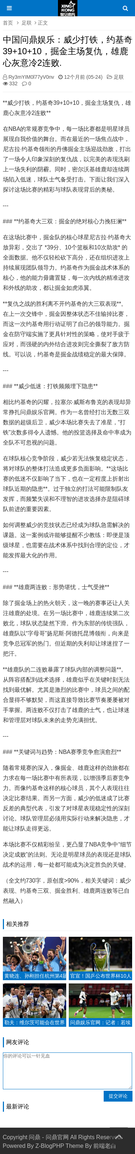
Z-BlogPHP (49, 1146)
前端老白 (104, 1146)
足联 (27, 23)
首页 (8, 23)
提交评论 (118, 1096)
